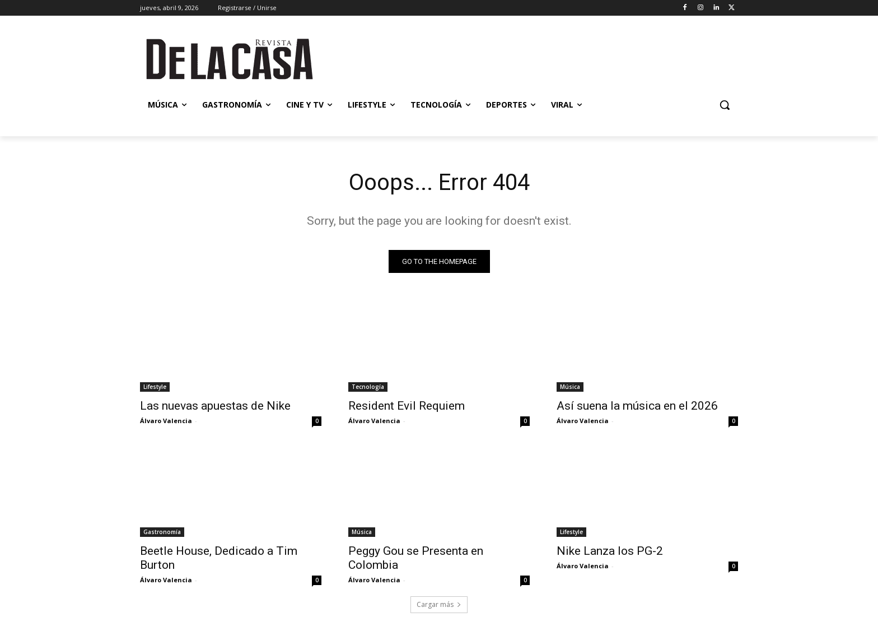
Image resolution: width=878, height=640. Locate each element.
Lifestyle (154, 387)
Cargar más (439, 604)
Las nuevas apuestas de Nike (215, 405)
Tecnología (368, 387)
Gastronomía (162, 532)
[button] (724, 104)
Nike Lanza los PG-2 (610, 551)
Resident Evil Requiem (406, 405)
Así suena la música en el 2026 (637, 405)
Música (570, 387)
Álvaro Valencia (166, 420)
